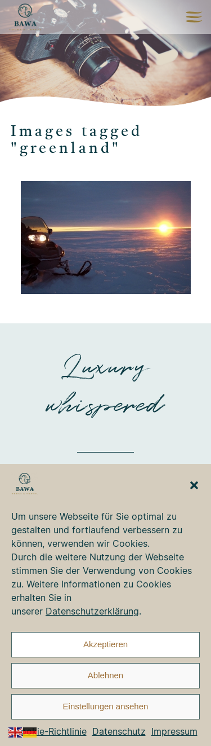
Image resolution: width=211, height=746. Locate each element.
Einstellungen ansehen (106, 706)
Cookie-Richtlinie (50, 731)
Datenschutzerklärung (92, 611)
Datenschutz (119, 731)
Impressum (174, 731)
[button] (194, 485)
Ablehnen (105, 675)
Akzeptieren (105, 644)
